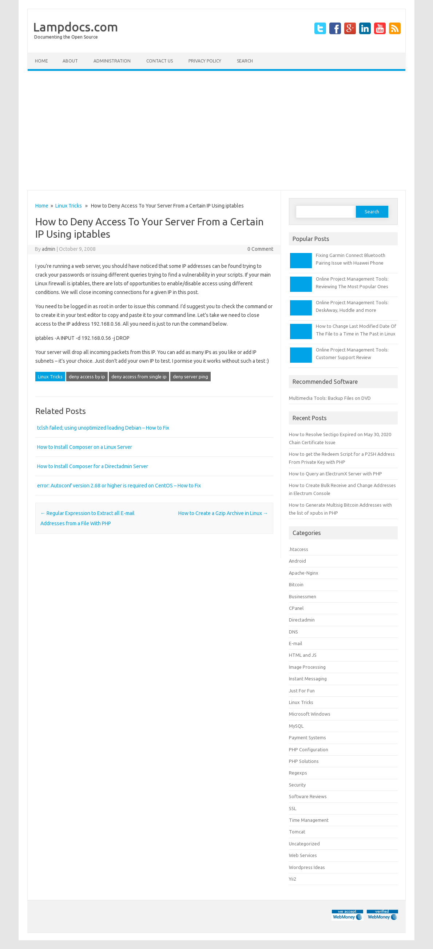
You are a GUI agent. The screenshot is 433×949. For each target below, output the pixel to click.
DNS (293, 631)
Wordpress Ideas (307, 867)
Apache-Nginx (303, 572)
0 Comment (260, 249)
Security (297, 784)
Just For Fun (302, 690)
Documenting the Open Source (66, 37)
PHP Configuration (308, 749)
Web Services (303, 855)
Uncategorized (304, 843)
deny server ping (190, 376)
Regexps (298, 772)
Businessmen (302, 596)
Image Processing (307, 666)
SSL (292, 808)
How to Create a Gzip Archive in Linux (223, 513)
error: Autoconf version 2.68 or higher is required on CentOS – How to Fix (119, 485)
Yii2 (292, 878)
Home (41, 61)
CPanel (296, 608)
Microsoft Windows (309, 713)
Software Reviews (308, 796)
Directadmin (302, 619)
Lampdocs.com (75, 26)
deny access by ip (87, 376)
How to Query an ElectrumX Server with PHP (335, 473)
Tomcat (297, 831)
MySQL (296, 725)
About (70, 61)
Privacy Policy (204, 61)
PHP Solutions (304, 761)
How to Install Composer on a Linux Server (84, 447)
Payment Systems (307, 737)
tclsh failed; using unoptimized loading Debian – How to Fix (103, 428)
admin (48, 249)
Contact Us (159, 61)
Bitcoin (296, 584)
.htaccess (298, 549)
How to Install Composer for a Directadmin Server (92, 466)
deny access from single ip (139, 376)
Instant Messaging (308, 678)
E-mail (295, 643)
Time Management (309, 820)
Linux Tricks (68, 206)
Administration (112, 61)
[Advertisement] (216, 130)
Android (297, 560)
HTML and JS (303, 655)
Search (245, 61)
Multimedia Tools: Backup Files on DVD (330, 398)
